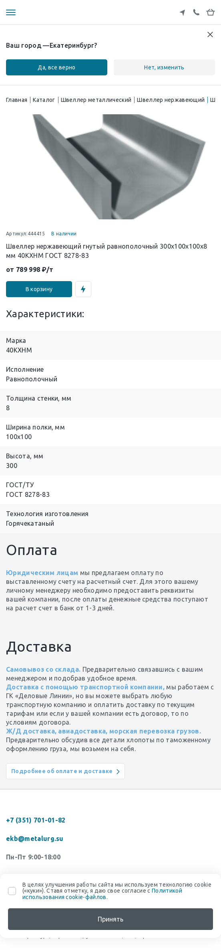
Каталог (44, 100)
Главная (16, 100)
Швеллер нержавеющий (171, 100)
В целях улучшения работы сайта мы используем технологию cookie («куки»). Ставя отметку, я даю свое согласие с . (116, 891)
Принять (110, 919)
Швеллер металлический (96, 100)
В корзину (39, 289)
